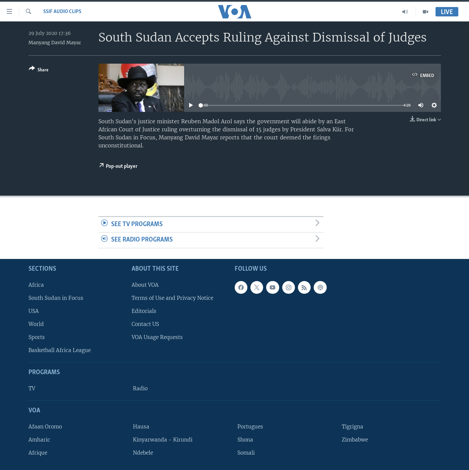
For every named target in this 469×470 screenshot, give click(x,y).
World (36, 324)
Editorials (144, 311)
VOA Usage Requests (157, 337)
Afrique (37, 453)
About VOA (145, 285)
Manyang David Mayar (54, 43)
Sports (36, 337)
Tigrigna (352, 426)
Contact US (145, 324)
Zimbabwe (355, 440)
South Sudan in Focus (55, 298)
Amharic (39, 440)
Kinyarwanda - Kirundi (162, 440)
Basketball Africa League (59, 350)
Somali (246, 453)
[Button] (39, 70)
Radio (140, 388)
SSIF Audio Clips (62, 11)
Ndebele (143, 453)
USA (33, 311)
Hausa (141, 426)
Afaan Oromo (45, 426)
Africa (36, 285)
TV (31, 388)
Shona (245, 440)
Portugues (250, 426)
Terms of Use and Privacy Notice (172, 298)
